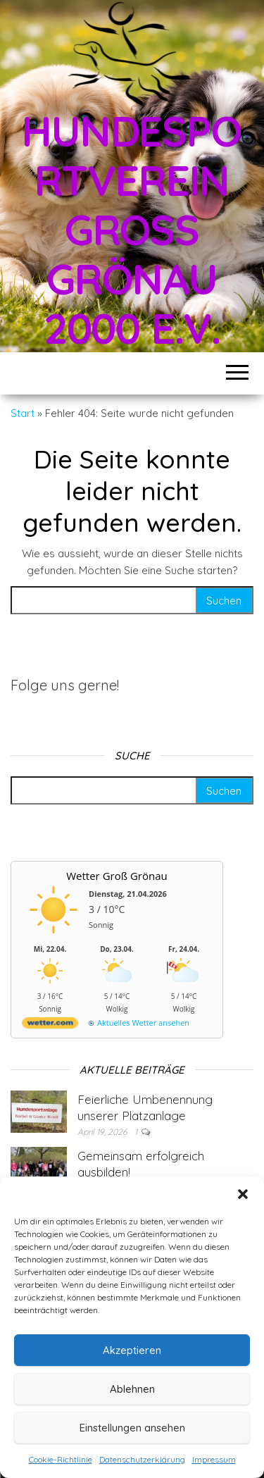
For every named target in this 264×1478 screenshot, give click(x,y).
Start (22, 413)
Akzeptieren (132, 1350)
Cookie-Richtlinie (60, 1459)
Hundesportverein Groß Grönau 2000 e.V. (131, 229)
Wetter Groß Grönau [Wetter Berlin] (117, 876)
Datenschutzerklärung (142, 1459)
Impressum (214, 1459)
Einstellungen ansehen (132, 1427)
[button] (243, 1194)
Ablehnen (132, 1389)
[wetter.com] (50, 1025)
